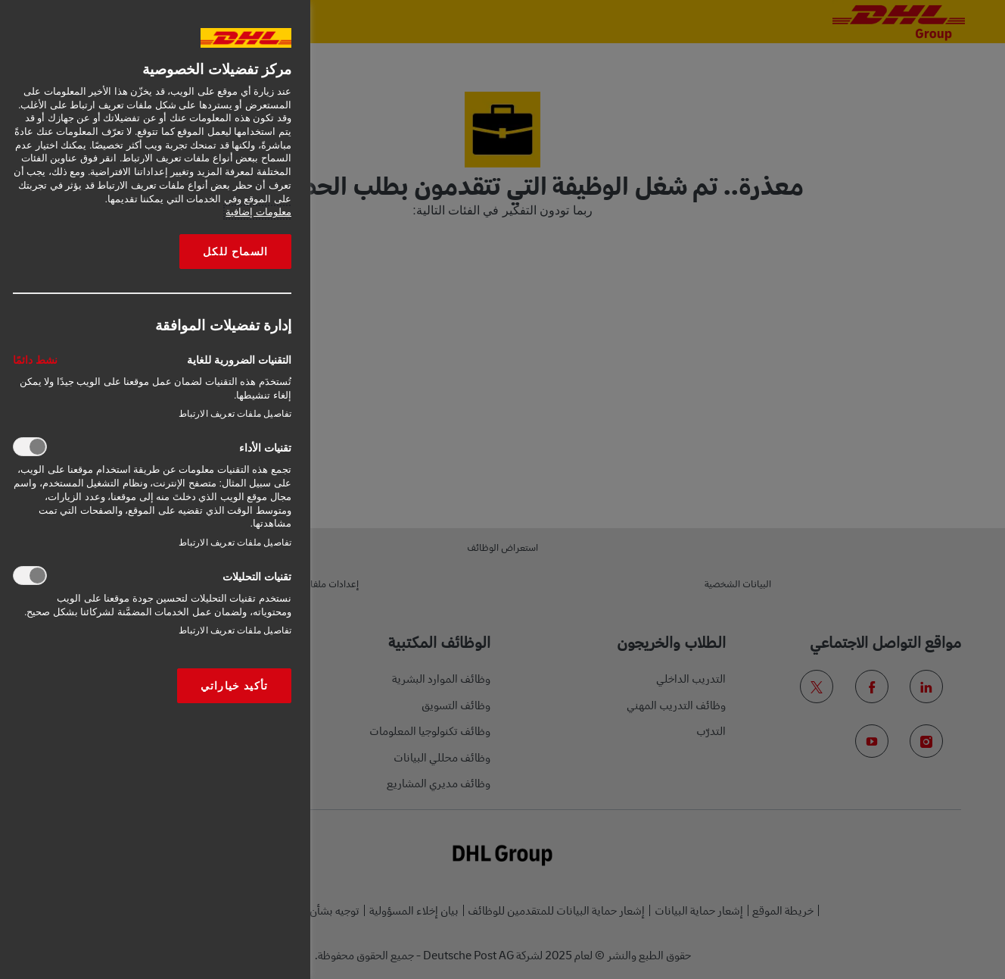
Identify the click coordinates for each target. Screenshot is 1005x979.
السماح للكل (235, 252)
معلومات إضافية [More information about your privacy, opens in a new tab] (258, 212)
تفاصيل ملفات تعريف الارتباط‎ (235, 413)
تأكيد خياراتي (234, 686)
